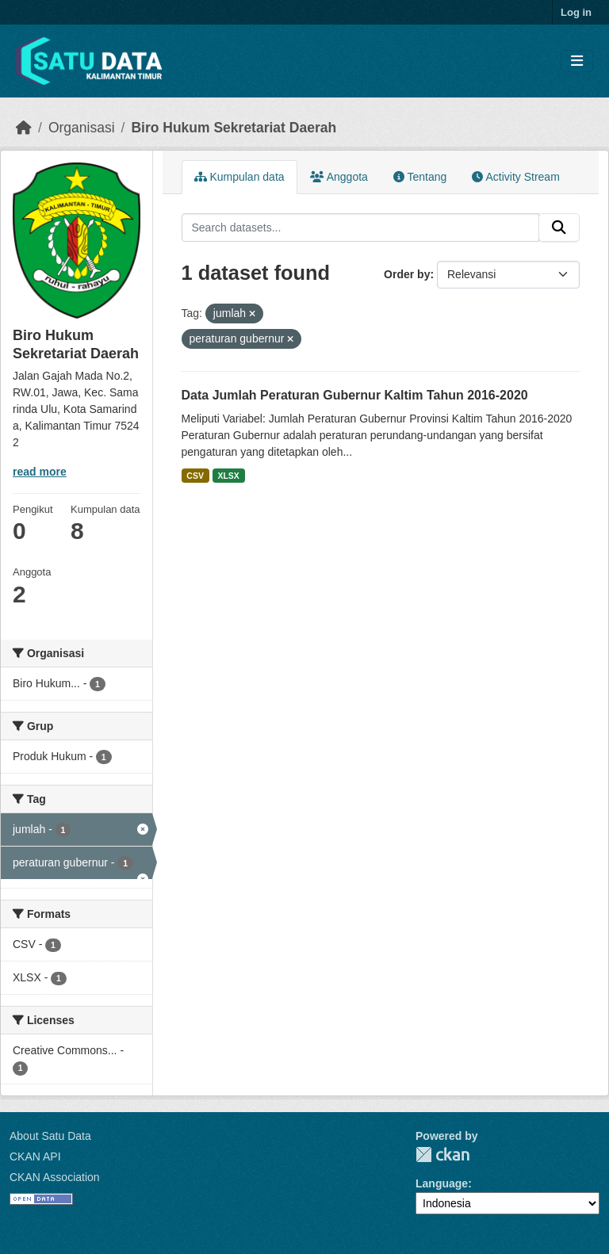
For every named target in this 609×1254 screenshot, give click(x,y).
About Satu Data (50, 1136)
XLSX (228, 475)
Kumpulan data (239, 176)
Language (442, 1183)
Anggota (339, 176)
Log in (576, 12)
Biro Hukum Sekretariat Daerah (233, 128)
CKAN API (35, 1156)
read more (40, 471)
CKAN (442, 1154)
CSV (195, 475)
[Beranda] (24, 128)
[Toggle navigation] (577, 61)
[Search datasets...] (361, 227)
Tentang (419, 176)
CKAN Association (55, 1177)
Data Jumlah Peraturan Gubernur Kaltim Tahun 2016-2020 (355, 395)
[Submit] (559, 227)
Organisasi (81, 128)
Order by (407, 274)
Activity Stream (515, 176)
